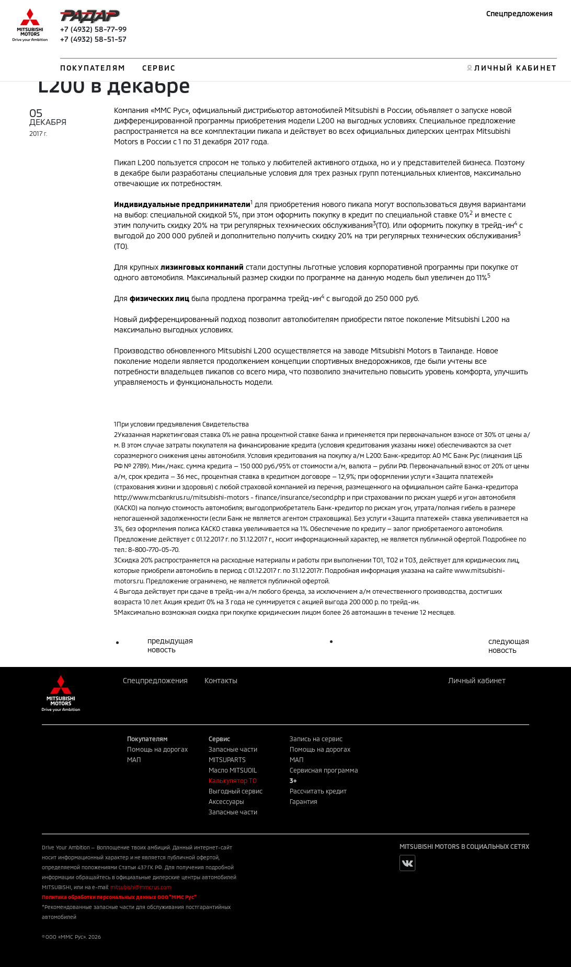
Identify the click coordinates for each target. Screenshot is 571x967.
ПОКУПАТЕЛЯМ (92, 67)
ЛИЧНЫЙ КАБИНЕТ (515, 67)
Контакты (220, 680)
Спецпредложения (519, 13)
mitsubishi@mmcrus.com (140, 887)
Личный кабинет (477, 680)
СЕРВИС (159, 67)
